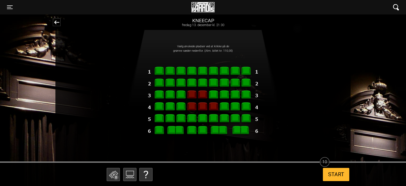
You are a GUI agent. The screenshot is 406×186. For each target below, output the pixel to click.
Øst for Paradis (203, 7)
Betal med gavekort (144, 148)
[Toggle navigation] (10, 7)
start (336, 174)
